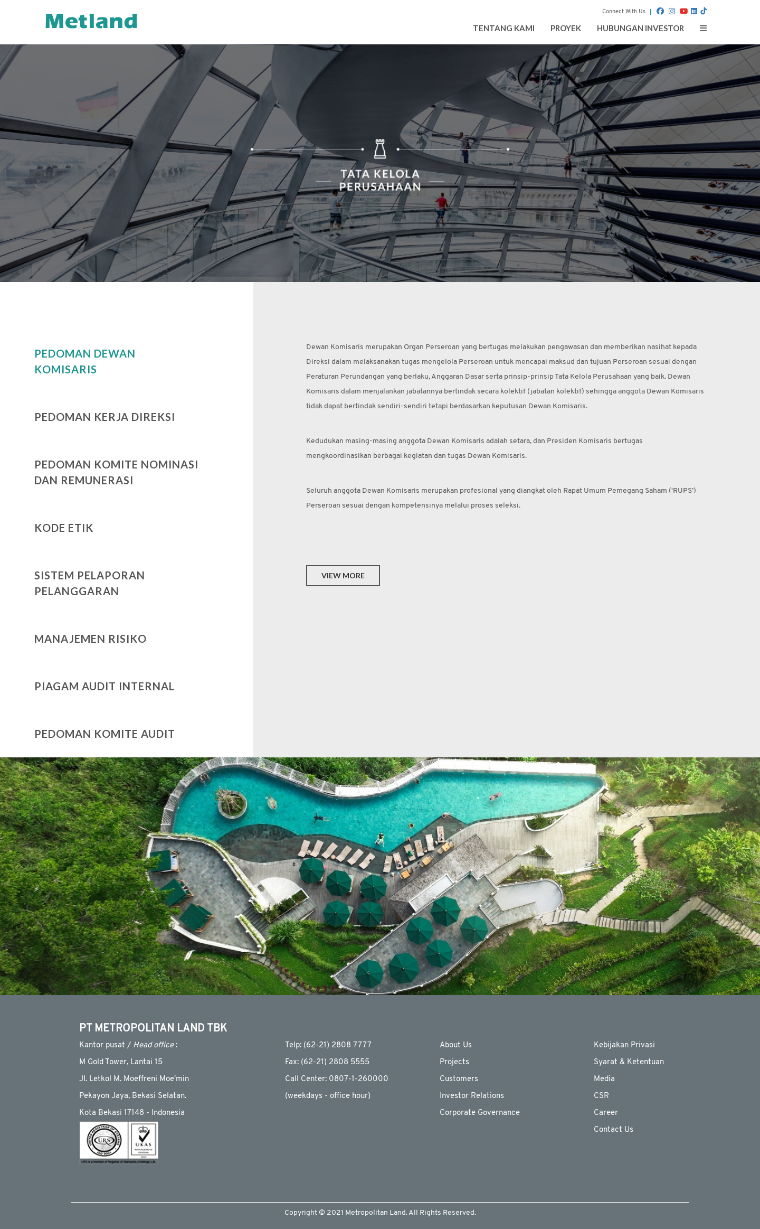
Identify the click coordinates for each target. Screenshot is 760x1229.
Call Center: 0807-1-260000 (336, 1079)
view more (343, 575)
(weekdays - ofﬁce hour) (327, 1096)
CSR (601, 1096)
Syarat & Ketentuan (629, 1062)
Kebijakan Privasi (624, 1045)
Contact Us (613, 1130)
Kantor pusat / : (128, 1045)
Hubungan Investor (640, 28)
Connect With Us (623, 12)
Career (606, 1113)
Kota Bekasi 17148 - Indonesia (132, 1113)
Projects (454, 1062)
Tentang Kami (504, 28)
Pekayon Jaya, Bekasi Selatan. (132, 1096)
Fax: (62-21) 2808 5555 (327, 1062)
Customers (459, 1079)
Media (604, 1079)
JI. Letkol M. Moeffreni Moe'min (134, 1079)
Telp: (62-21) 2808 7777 (328, 1045)
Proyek (565, 28)
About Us (456, 1045)
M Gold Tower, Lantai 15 (121, 1062)
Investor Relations (472, 1096)
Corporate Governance (480, 1113)
